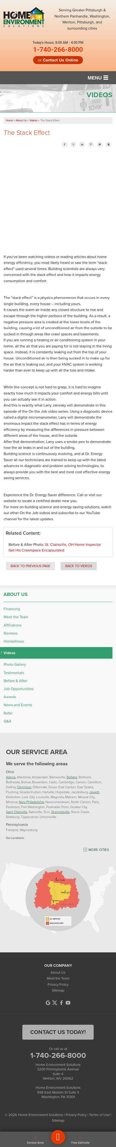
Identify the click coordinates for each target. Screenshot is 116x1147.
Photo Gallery (15, 664)
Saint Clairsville (16, 812)
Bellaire (72, 777)
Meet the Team (16, 617)
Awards (10, 697)
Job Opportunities (19, 689)
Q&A (7, 721)
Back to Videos (78, 566)
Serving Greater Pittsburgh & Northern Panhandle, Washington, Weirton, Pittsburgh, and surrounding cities (82, 19)
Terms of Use (99, 1114)
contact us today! (58, 1032)
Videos (9, 653)
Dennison (24, 787)
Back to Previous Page (30, 566)
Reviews (11, 633)
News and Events (18, 705)
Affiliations (12, 625)
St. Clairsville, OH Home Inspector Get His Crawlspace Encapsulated (55, 547)
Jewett (94, 792)
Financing (12, 609)
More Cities (98, 849)
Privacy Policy (58, 984)
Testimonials (14, 672)
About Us (16, 594)
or (58, 60)
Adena (10, 777)
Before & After (15, 681)
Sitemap (58, 990)
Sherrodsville (60, 812)
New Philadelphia (31, 802)
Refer (8, 713)
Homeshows (14, 641)
